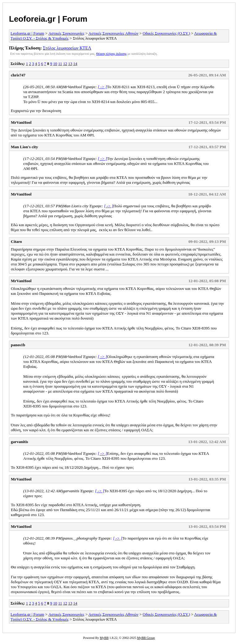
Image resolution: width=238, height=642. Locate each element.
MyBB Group (146, 638)
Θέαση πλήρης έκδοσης (111, 53)
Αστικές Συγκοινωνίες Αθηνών (113, 33)
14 (75, 63)
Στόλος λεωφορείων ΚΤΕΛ (67, 47)
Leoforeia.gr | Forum (48, 19)
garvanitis (19, 441)
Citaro (16, 241)
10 (55, 63)
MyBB (104, 638)
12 (65, 63)
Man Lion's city (24, 146)
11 (60, 63)
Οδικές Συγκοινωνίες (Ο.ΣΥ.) (166, 33)
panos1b (18, 345)
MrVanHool (21, 122)
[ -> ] (102, 86)
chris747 (18, 75)
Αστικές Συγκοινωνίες (66, 33)
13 (70, 63)
